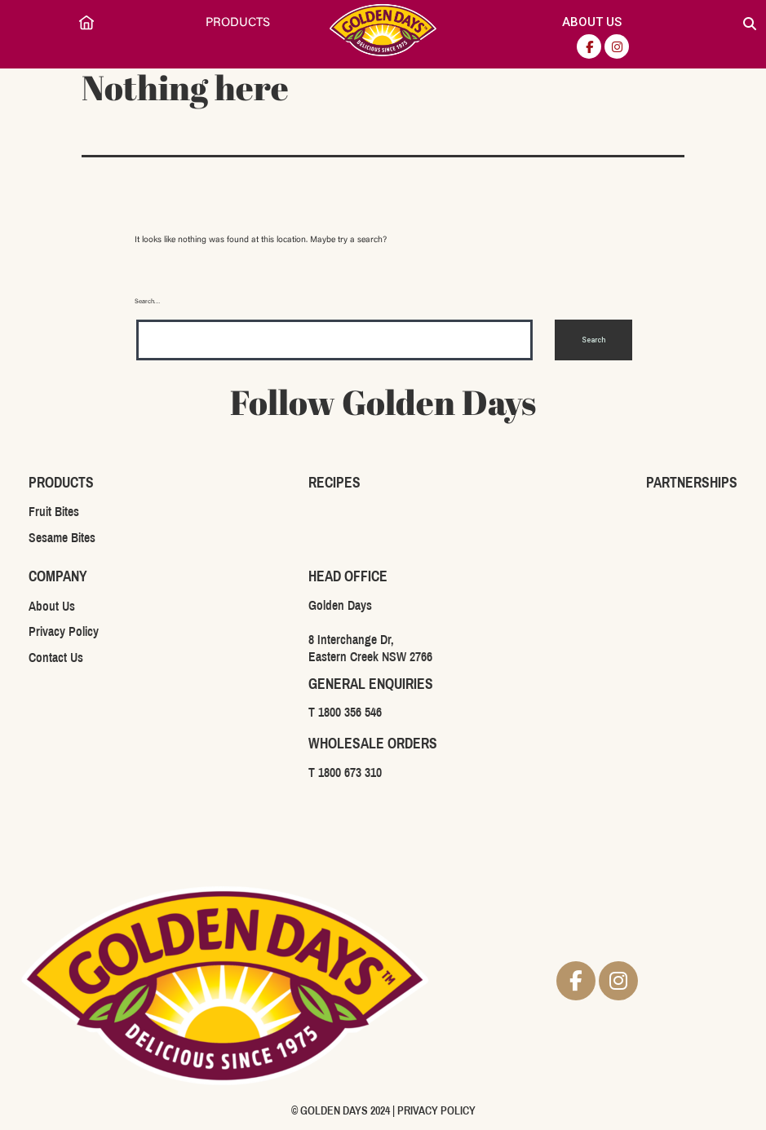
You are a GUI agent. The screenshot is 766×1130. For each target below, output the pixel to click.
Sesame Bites (62, 538)
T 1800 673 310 (345, 772)
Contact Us (56, 657)
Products (238, 23)
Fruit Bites (54, 512)
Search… (148, 301)
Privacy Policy (64, 631)
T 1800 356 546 (345, 712)
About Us (592, 22)
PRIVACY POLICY (436, 1111)
